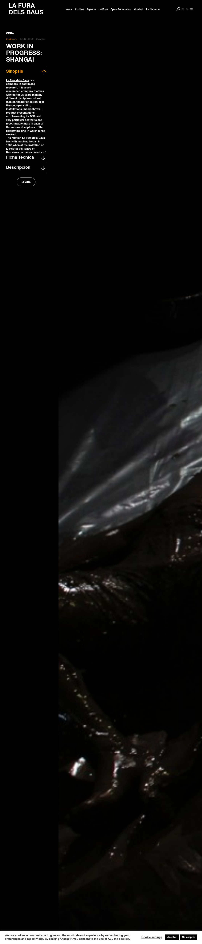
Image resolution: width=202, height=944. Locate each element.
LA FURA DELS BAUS (26, 9)
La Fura (103, 9)
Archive (79, 9)
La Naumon (153, 9)
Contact (138, 9)
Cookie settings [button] (151, 937)
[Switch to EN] (191, 9)
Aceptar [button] (171, 937)
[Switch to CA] (187, 9)
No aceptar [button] (188, 937)
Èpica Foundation (121, 9)
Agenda (91, 9)
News (69, 9)
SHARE (26, 182)
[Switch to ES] (183, 9)
